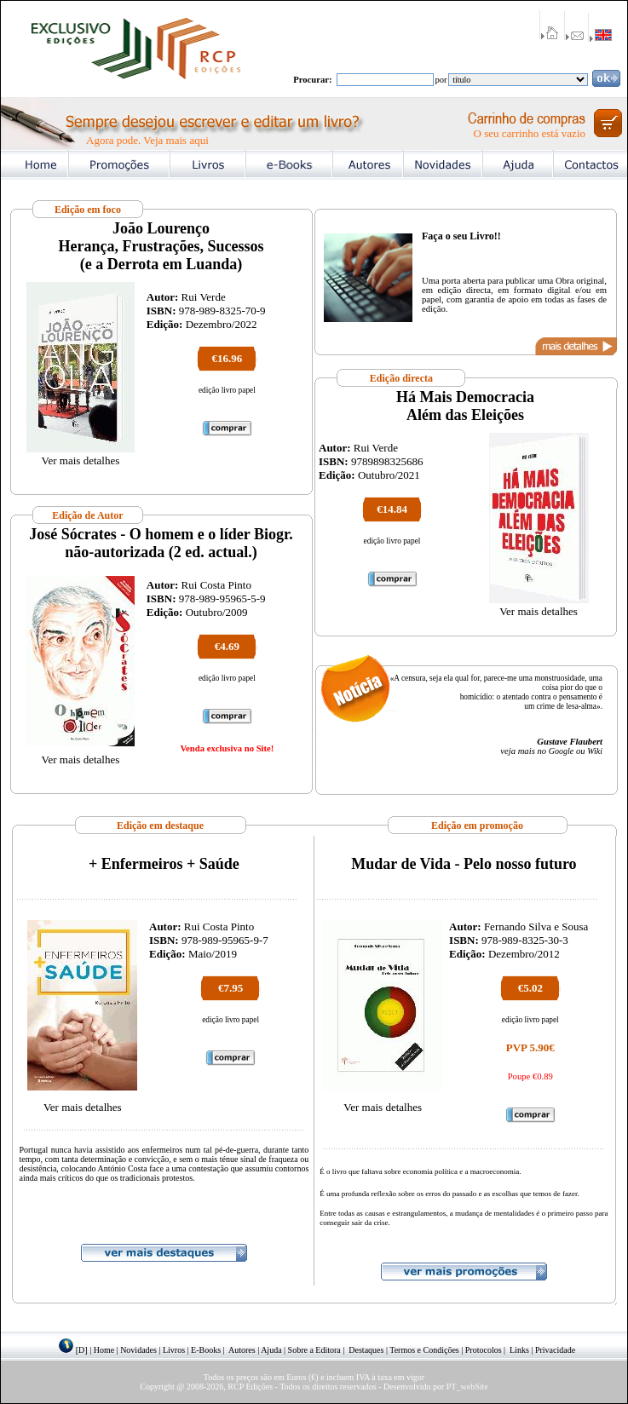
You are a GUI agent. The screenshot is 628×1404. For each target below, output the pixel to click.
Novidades (138, 1350)
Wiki (594, 751)
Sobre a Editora (314, 1350)
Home (104, 1350)
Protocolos (483, 1350)
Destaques (366, 1350)
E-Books (206, 1350)
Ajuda (271, 1350)
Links (519, 1350)
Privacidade (555, 1350)
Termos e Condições (424, 1350)
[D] (82, 1350)
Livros (174, 1350)
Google (561, 751)
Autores (242, 1350)
